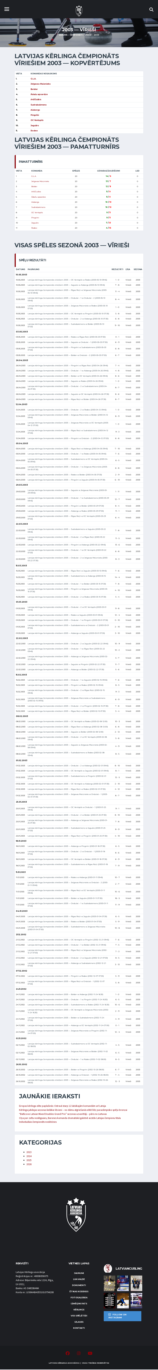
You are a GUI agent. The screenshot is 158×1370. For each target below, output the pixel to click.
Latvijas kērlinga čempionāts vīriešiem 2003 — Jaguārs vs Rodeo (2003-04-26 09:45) (65, 381)
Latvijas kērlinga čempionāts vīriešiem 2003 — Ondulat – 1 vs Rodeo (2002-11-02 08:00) (67, 1059)
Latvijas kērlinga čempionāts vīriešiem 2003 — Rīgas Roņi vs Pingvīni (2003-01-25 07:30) (67, 836)
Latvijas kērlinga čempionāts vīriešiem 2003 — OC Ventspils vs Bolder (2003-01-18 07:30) (67, 859)
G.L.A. (33, 176)
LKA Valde (79, 1279)
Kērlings (79, 1310)
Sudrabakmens (38, 207)
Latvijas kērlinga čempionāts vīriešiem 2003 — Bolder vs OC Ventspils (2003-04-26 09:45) (68, 376)
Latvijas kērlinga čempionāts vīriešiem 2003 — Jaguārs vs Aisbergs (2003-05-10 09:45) (66, 285)
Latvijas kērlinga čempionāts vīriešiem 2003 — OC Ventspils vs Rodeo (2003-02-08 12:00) (67, 721)
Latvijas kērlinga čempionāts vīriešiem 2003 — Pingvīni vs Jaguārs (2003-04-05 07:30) (66, 480)
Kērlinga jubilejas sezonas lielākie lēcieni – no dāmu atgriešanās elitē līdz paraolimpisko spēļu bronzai (74, 1110)
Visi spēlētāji (79, 1316)
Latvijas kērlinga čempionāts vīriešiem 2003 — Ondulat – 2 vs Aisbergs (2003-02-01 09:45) (68, 766)
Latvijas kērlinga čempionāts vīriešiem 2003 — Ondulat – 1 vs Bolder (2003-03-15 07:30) (67, 584)
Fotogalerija (79, 1298)
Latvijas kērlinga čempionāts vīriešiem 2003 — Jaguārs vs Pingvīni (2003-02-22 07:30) (66, 664)
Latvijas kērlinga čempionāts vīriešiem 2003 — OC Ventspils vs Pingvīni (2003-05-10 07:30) (68, 313)
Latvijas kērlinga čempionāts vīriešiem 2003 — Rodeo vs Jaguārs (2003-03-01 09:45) (65, 615)
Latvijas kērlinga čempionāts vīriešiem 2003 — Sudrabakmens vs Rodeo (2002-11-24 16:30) (68, 1004)
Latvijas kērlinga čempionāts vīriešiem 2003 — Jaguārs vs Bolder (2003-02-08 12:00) (65, 732)
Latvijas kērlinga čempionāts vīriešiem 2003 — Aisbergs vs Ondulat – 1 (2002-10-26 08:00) (68, 1075)
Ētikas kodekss (79, 1292)
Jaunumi (79, 1273)
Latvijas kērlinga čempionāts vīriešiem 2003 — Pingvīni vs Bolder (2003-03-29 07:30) (66, 506)
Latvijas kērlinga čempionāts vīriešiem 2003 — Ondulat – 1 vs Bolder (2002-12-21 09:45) (67, 945)
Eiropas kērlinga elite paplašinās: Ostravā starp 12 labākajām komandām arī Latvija (64, 1106)
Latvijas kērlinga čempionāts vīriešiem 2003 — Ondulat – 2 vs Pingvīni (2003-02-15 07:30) (68, 706)
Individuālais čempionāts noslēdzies (38, 1122)
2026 (29, 1165)
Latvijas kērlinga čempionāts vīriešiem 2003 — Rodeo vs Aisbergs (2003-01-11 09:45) (65, 877)
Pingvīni (35, 217)
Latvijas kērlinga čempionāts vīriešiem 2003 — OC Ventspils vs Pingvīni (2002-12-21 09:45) (68, 940)
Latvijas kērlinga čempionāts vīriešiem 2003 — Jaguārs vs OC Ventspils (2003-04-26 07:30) (68, 394)
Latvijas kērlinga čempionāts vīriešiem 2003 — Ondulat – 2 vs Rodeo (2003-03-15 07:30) (67, 597)
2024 (29, 1156)
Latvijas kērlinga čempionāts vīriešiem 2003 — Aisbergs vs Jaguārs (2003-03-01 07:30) (66, 633)
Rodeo (34, 228)
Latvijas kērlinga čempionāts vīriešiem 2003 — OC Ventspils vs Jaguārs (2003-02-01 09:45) (68, 771)
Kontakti (79, 1328)
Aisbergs (35, 202)
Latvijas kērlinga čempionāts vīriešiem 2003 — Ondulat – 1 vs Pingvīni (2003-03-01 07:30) (68, 620)
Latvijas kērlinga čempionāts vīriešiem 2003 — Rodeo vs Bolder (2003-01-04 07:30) (65, 921)
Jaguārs (34, 223)
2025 (29, 1161)
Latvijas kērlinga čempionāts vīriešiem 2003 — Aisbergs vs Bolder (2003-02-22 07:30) (66, 669)
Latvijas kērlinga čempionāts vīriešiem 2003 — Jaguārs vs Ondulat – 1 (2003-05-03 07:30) (68, 342)
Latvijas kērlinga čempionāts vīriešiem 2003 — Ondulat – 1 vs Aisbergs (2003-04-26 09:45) (68, 371)
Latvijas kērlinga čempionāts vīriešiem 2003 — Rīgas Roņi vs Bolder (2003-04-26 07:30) (67, 399)
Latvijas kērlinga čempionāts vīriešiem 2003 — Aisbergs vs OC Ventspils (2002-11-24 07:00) (68, 1025)
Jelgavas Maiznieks (40, 181)
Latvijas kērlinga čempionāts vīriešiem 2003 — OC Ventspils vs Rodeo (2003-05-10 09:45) (67, 280)
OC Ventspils (37, 212)
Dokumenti (79, 1286)
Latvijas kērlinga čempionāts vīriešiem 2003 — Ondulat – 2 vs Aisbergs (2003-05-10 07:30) (68, 319)
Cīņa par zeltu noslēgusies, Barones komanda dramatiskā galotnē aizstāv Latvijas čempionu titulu (72, 1118)
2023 (29, 1152)
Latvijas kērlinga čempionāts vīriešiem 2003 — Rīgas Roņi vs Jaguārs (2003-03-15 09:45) (67, 571)
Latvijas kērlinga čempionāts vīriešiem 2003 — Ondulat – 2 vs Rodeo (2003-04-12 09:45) (67, 410)
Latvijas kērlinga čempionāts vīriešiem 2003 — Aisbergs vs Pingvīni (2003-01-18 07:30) (66, 846)
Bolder (34, 186)
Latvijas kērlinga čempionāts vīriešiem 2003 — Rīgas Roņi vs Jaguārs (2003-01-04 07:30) (67, 916)
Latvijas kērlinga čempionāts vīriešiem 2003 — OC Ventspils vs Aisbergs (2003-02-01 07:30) (68, 784)
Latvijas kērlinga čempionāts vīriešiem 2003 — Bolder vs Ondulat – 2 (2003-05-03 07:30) (67, 355)
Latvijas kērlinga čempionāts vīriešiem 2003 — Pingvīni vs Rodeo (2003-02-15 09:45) (65, 685)
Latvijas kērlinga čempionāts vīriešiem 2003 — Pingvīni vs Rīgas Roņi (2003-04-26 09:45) (68, 365)
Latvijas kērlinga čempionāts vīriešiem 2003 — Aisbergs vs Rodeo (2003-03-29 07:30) (66, 511)
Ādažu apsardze (38, 197)
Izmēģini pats (79, 1304)
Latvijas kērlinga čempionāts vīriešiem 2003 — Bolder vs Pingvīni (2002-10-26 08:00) (66, 1070)
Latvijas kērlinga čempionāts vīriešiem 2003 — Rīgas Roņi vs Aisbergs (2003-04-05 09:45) (68, 449)
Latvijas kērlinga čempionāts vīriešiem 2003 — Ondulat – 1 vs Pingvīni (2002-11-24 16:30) (68, 999)
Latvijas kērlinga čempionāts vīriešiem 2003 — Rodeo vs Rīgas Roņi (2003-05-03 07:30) (67, 337)
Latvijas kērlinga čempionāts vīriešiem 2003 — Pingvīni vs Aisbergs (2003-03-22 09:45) (67, 545)
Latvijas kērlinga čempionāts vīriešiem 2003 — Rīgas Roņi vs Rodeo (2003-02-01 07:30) (67, 789)
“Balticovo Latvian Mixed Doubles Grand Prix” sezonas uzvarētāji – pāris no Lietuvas (64, 1114)
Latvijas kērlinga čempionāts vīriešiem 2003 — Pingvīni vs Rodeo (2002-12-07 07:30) (66, 976)
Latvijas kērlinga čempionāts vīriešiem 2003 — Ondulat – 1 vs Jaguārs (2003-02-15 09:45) (67, 680)
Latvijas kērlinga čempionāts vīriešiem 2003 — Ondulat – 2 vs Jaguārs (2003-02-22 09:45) (68, 643)
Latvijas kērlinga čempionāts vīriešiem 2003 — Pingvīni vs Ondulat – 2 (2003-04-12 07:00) (68, 438)
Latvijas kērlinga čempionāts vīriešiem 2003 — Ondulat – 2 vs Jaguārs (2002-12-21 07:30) (68, 958)
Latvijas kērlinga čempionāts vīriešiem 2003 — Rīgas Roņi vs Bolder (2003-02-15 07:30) (67, 711)
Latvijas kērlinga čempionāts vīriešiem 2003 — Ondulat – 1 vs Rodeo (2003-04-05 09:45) (67, 454)
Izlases (79, 1322)
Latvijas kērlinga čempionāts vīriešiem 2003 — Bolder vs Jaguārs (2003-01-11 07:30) (65, 898)
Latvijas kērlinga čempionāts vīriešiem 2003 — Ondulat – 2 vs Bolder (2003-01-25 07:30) (67, 815)
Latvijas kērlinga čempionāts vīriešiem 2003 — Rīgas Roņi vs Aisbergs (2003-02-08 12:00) (68, 727)
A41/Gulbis (36, 192)
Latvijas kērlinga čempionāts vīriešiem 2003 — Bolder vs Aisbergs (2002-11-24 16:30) (65, 994)
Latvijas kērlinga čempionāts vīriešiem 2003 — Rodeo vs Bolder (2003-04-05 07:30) (65, 474)
